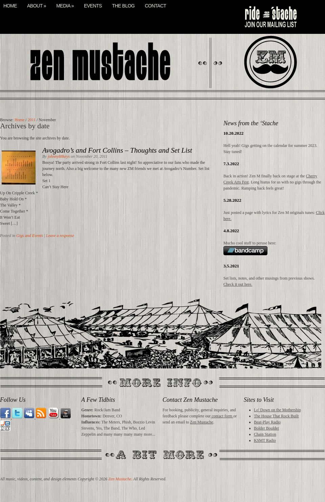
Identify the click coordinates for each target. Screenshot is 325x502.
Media (65, 5)
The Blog (123, 5)
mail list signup (270, 17)
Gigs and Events (29, 235)
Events (93, 5)
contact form (222, 416)
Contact (155, 5)
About (36, 5)
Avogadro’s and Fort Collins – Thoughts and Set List (117, 150)
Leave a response (60, 235)
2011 (32, 119)
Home (10, 5)
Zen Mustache (201, 422)
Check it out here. (237, 284)
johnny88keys (59, 156)
